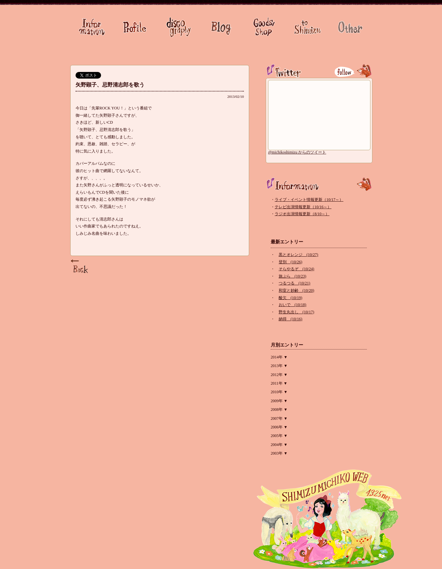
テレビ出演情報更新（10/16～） (303, 207)
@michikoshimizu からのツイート (297, 152)
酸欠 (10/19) (290, 297)
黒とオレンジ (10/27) (298, 254)
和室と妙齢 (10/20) (296, 290)
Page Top (80, 266)
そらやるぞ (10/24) (296, 269)
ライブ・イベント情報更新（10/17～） (309, 199)
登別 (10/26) (290, 262)
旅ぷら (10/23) (292, 276)
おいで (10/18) (292, 304)
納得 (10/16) (290, 319)
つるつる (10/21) (294, 283)
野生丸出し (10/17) (296, 312)
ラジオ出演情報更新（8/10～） (302, 214)
